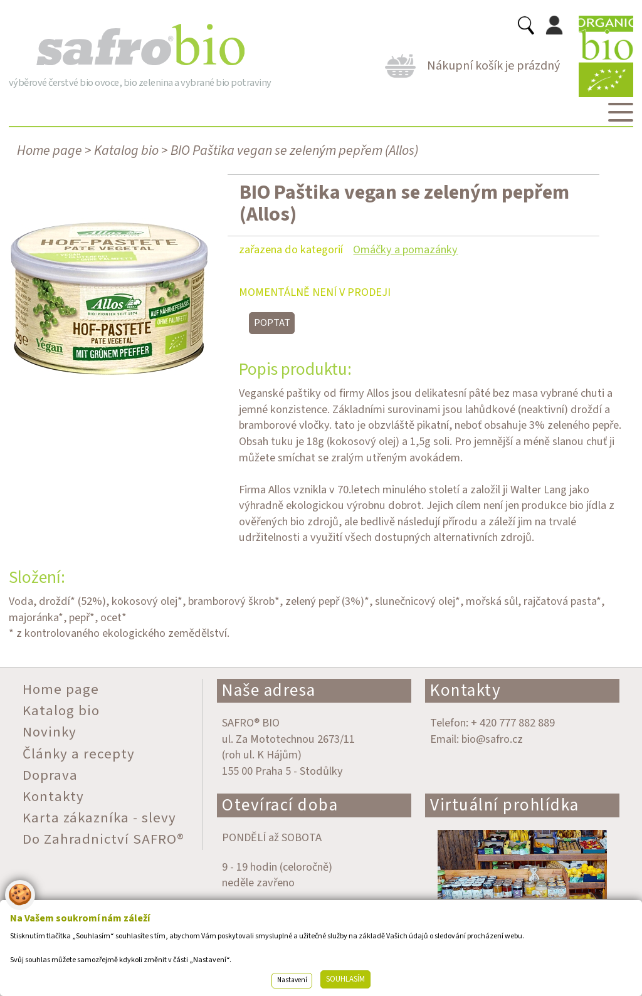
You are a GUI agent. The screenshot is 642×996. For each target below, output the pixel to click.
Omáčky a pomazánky (405, 249)
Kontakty (465, 690)
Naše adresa (269, 690)
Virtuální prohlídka (504, 805)
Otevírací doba (280, 805)
